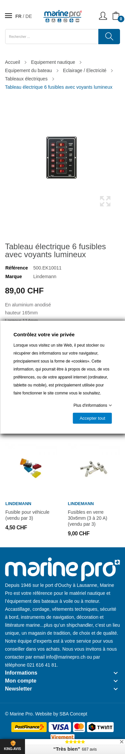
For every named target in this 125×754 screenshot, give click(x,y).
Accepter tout (92, 418)
